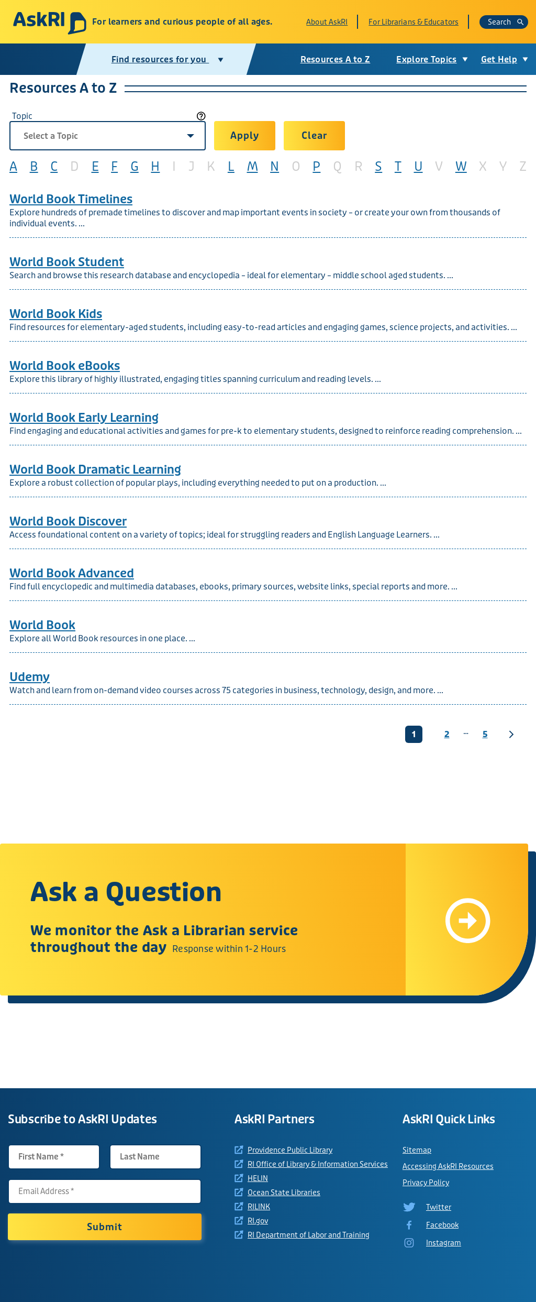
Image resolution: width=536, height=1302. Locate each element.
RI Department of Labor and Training (309, 1235)
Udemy (29, 677)
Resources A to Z (335, 59)
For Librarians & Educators (413, 22)
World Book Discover (68, 521)
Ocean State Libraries (284, 1192)
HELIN (258, 1178)
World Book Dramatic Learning (95, 469)
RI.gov (258, 1221)
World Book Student (66, 262)
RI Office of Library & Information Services (318, 1164)
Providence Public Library (290, 1150)
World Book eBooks (64, 366)
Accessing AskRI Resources (448, 1166)
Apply (244, 135)
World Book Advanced (71, 573)
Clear (314, 135)
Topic (22, 116)
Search (506, 22)
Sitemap (417, 1150)
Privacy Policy (426, 1182)
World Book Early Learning (84, 417)
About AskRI (327, 22)
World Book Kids (55, 314)
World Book (42, 625)
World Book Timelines (70, 199)
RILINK (259, 1206)
